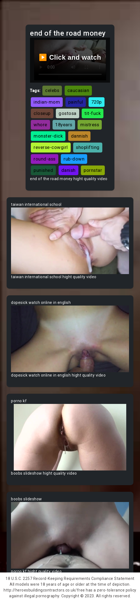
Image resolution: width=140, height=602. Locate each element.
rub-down (74, 159)
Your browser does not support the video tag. (70, 240)
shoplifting (88, 147)
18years (63, 124)
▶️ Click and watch (70, 57)
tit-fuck (92, 113)
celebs (52, 90)
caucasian (78, 90)
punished (43, 170)
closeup (42, 113)
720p (96, 102)
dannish (79, 136)
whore (40, 124)
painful (75, 102)
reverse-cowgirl (51, 147)
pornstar (93, 170)
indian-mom (47, 102)
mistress (89, 124)
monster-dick (48, 136)
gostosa (67, 113)
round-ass (45, 159)
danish (68, 170)
